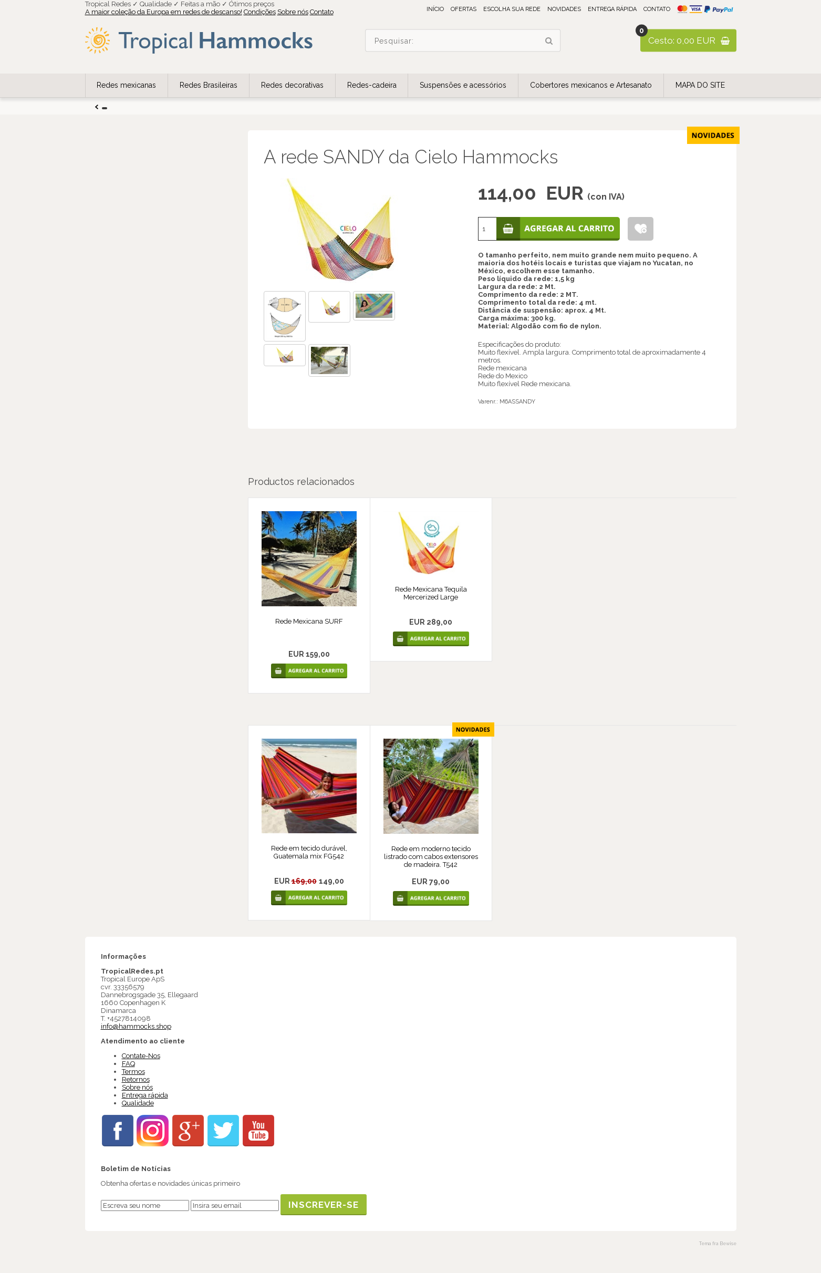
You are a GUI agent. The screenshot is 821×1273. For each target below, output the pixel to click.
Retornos (136, 1079)
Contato (322, 12)
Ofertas (463, 9)
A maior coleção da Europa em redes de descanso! (163, 12)
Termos (133, 1071)
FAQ (128, 1064)
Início (435, 9)
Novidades (564, 9)
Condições (260, 12)
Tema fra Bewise (717, 1243)
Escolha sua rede (512, 9)
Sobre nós (292, 12)
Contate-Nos (141, 1056)
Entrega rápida (612, 9)
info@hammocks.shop (136, 1026)
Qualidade (138, 1103)
